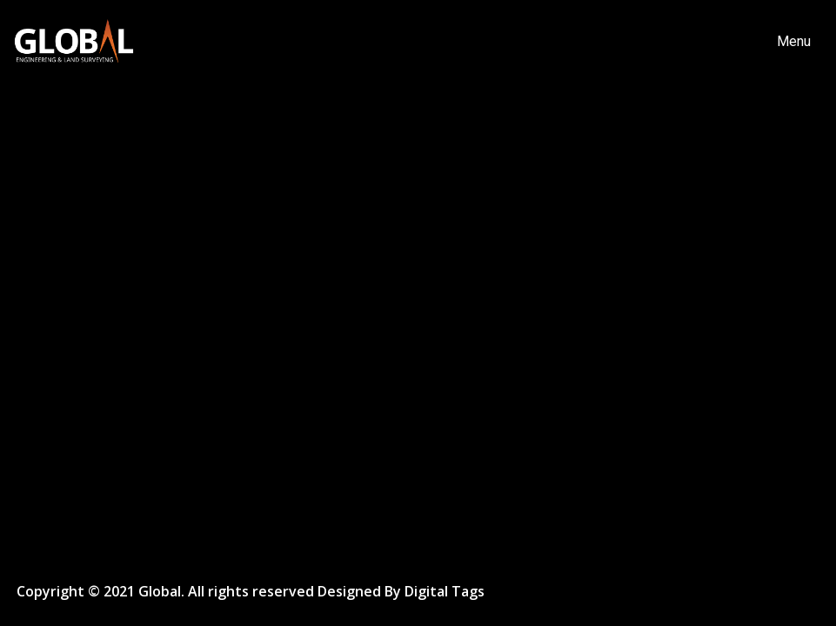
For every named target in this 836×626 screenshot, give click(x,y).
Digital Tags (445, 591)
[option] (418, 313)
